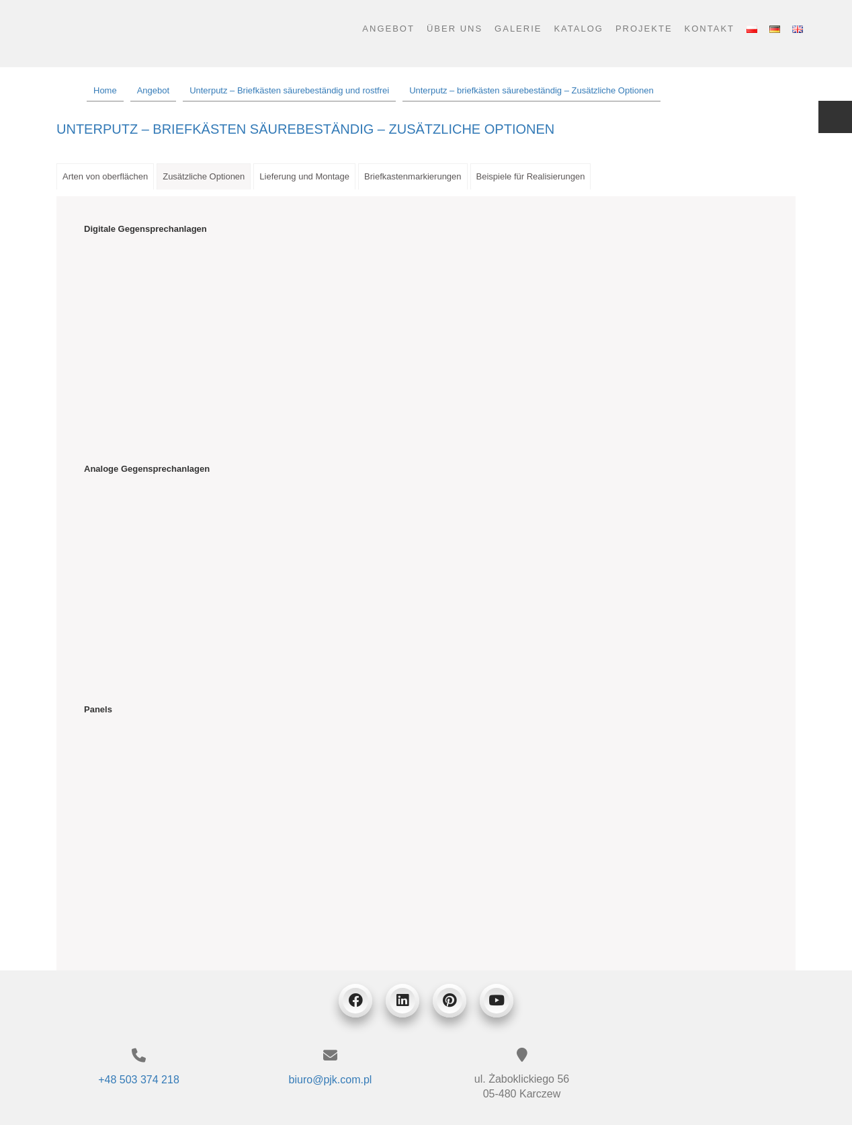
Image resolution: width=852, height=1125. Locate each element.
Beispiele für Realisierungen (530, 176)
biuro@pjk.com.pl (330, 1079)
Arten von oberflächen (105, 176)
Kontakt (709, 29)
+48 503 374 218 (138, 1079)
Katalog (578, 29)
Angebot (388, 29)
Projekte (644, 29)
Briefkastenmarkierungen (413, 176)
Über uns (454, 29)
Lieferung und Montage (304, 176)
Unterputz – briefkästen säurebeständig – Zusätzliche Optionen (305, 129)
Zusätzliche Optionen (204, 176)
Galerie (518, 29)
